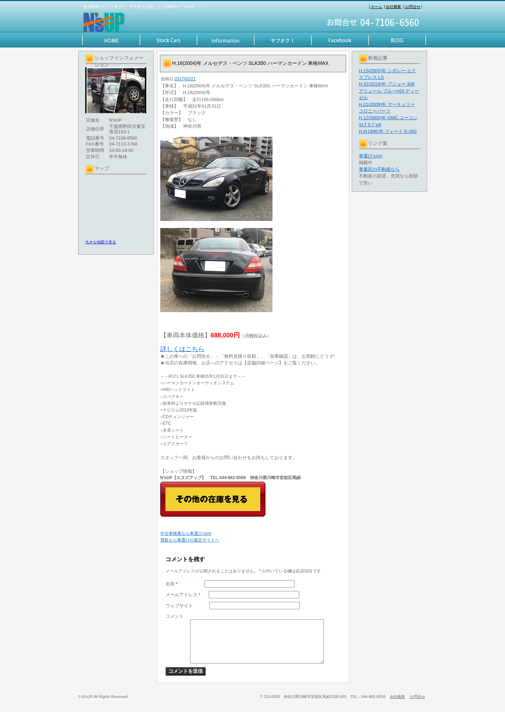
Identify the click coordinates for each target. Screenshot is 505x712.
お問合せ (412, 7)
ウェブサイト (179, 605)
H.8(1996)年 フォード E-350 (388, 131)
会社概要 (393, 7)
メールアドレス (183, 594)
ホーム (376, 7)
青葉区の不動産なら (379, 169)
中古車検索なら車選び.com (185, 533)
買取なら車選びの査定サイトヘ (189, 540)
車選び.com (370, 156)
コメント (175, 616)
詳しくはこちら (182, 348)
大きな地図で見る (100, 242)
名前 (172, 583)
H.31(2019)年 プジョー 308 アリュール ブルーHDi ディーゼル (389, 90)
